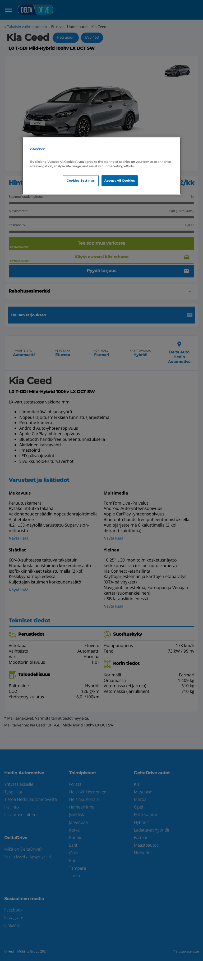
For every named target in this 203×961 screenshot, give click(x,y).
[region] (101, 165)
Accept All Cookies (119, 180)
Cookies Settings (81, 180)
